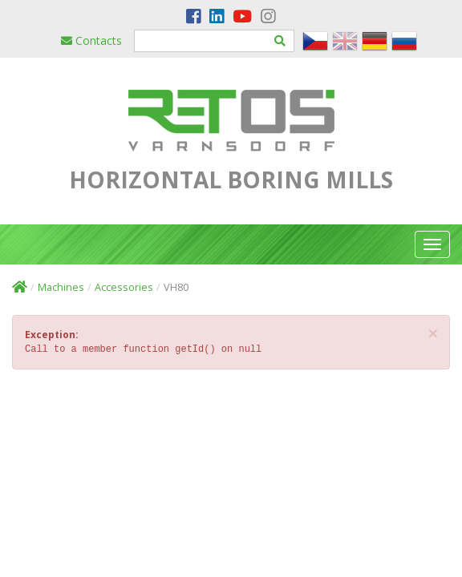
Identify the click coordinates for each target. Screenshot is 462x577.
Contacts (91, 40)
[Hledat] (280, 41)
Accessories (124, 287)
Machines (61, 287)
